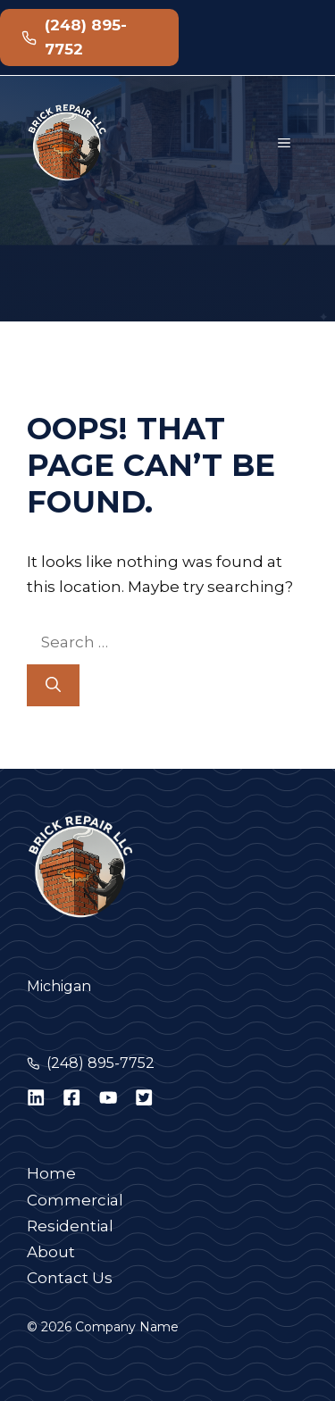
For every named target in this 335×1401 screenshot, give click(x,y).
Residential (70, 1226)
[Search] (53, 685)
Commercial (75, 1200)
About (51, 1252)
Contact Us (70, 1278)
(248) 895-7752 (100, 1063)
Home (51, 1173)
